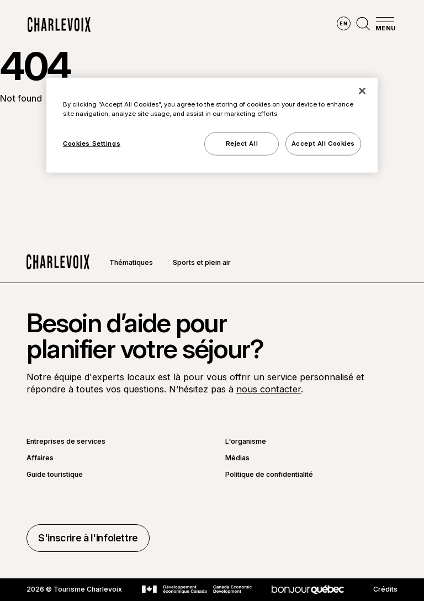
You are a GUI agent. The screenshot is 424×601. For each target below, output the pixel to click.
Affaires (40, 458)
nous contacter (268, 389)
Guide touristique (54, 474)
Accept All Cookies (323, 143)
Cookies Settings (91, 143)
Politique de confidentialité (269, 474)
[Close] (362, 91)
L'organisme (245, 441)
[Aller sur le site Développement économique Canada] (197, 589)
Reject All (242, 143)
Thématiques (131, 262)
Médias (237, 458)
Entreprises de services (65, 441)
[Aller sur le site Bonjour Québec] (308, 589)
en (343, 23)
